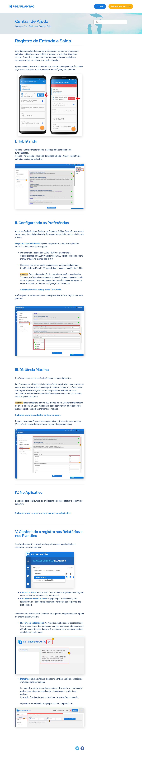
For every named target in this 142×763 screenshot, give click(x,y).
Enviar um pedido (121, 6)
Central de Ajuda (32, 21)
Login (100, 6)
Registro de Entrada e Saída (40, 26)
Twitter (77, 748)
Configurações (21, 26)
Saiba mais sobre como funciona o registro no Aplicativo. (43, 513)
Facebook (82, 748)
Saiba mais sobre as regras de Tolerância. (40, 289)
